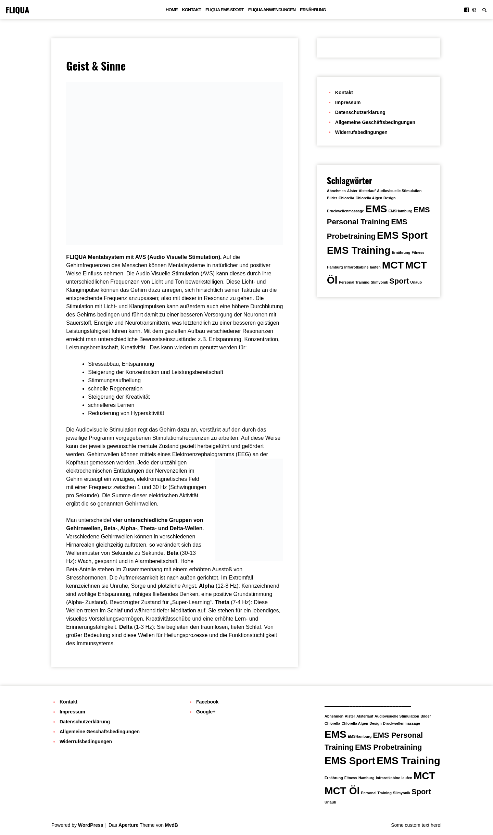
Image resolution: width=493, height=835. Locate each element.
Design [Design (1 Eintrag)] (389, 198)
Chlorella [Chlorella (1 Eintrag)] (346, 198)
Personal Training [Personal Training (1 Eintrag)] (354, 282)
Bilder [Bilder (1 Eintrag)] (332, 198)
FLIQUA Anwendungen (271, 9)
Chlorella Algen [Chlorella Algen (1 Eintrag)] (368, 198)
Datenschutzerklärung (360, 112)
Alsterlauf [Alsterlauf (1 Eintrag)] (367, 191)
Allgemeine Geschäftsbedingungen (375, 122)
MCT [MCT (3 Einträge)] (393, 265)
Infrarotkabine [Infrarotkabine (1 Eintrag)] (356, 267)
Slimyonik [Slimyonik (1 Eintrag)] (379, 282)
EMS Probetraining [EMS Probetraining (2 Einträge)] (388, 747)
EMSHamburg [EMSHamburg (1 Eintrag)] (401, 211)
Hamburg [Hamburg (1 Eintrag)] (335, 267)
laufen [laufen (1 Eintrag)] (375, 267)
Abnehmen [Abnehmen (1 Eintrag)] (336, 191)
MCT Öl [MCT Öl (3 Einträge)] (342, 790)
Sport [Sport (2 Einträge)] (399, 281)
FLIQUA (17, 9)
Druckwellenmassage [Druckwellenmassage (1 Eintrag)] (345, 211)
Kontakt (191, 9)
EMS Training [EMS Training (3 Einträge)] (359, 250)
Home (172, 9)
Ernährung (313, 9)
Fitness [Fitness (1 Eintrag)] (418, 252)
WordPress (90, 825)
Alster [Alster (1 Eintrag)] (352, 191)
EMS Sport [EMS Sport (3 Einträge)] (402, 235)
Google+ (205, 711)
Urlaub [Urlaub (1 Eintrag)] (416, 282)
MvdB (171, 825)
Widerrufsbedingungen (361, 132)
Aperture (128, 825)
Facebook (207, 702)
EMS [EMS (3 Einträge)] (376, 208)
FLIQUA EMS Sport (224, 9)
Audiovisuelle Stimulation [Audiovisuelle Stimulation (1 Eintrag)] (399, 191)
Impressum (348, 102)
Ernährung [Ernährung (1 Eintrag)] (401, 252)
